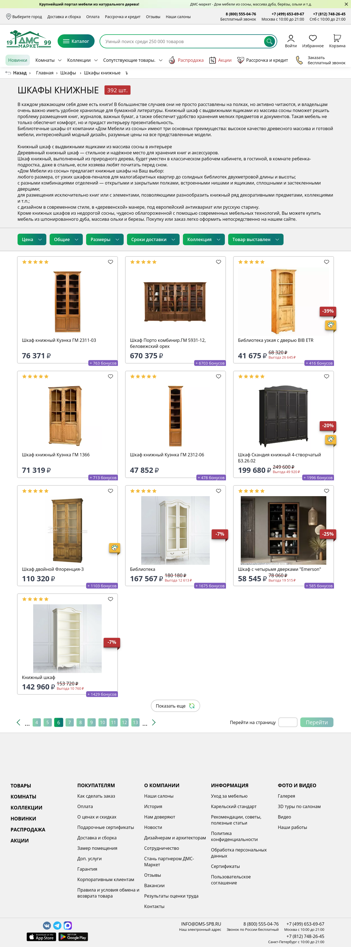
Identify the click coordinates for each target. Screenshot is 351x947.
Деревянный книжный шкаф (48, 153)
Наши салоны (178, 16)
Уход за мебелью (229, 796)
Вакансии (154, 885)
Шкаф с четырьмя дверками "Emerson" (279, 569)
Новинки (17, 60)
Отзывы (153, 16)
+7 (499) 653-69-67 (288, 13)
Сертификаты (225, 866)
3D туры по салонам (299, 806)
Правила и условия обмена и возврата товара (108, 893)
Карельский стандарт (234, 806)
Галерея (286, 796)
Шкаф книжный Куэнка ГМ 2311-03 (59, 340)
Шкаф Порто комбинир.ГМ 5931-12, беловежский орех (168, 343)
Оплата (93, 16)
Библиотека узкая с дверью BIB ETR (275, 340)
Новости (153, 827)
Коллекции (78, 60)
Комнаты (45, 60)
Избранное (313, 41)
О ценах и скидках (96, 817)
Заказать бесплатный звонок (320, 60)
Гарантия (87, 869)
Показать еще (175, 705)
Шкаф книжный (34, 159)
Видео (284, 817)
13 (135, 722)
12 (124, 722)
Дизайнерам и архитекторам (175, 838)
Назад (20, 73)
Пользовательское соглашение (231, 880)
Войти (291, 41)
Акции (220, 60)
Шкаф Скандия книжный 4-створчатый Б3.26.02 (279, 458)
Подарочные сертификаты (105, 827)
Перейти (317, 722)
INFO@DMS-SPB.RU (201, 924)
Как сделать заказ (96, 796)
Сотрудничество (161, 848)
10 (102, 722)
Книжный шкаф (38, 677)
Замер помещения (97, 848)
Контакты (154, 906)
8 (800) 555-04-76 (241, 13)
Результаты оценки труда (171, 896)
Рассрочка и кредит (123, 16)
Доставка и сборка (64, 16)
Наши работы (292, 827)
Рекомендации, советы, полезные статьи (236, 820)
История (153, 806)
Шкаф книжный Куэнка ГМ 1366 (56, 455)
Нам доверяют (159, 817)
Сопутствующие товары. (129, 60)
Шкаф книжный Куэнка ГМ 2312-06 (167, 455)
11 (113, 722)
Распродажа (186, 60)
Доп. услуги (89, 859)
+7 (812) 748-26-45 (329, 13)
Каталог (76, 41)
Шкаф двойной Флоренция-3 (53, 569)
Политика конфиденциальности (234, 836)
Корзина (337, 41)
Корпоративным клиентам (105, 879)
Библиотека (142, 569)
